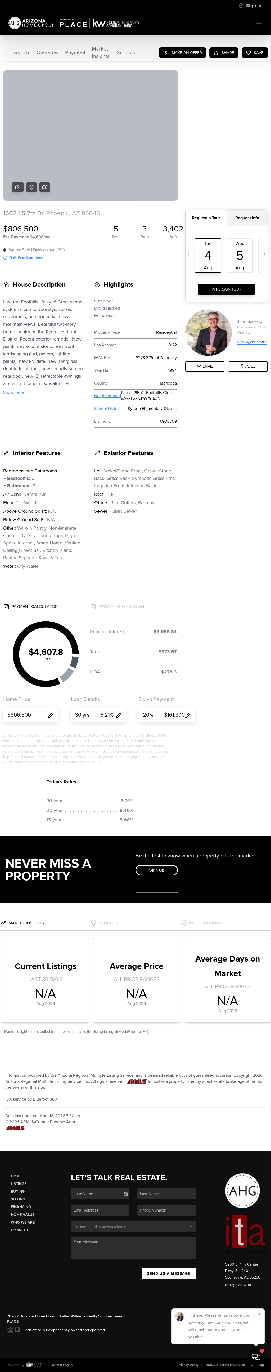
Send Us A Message (169, 1273)
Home (16, 1176)
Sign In (250, 5)
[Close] (259, 1314)
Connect (20, 1230)
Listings (18, 1184)
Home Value (22, 1215)
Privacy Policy (188, 1365)
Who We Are (23, 1222)
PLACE (13, 1321)
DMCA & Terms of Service (225, 1365)
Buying (18, 1191)
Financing (21, 1207)
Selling (18, 1199)
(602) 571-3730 (238, 1285)
